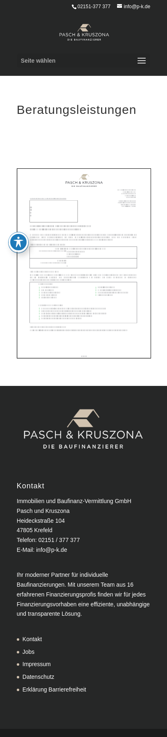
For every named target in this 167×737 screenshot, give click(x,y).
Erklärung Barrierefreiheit (54, 689)
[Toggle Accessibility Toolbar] (18, 230)
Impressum (37, 664)
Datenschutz (38, 677)
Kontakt (32, 639)
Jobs (29, 652)
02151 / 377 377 (59, 540)
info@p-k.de (51, 550)
